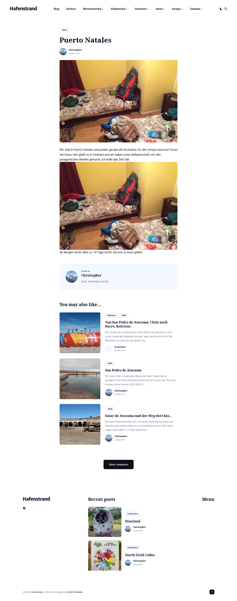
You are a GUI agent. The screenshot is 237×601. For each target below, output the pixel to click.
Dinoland (132, 521)
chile (64, 30)
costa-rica (132, 513)
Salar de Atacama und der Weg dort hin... (138, 416)
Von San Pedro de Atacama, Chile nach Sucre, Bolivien (136, 324)
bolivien (111, 315)
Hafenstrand (23, 8)
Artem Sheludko (75, 591)
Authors (71, 9)
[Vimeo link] (24, 508)
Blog (56, 9)
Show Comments (118, 464)
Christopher (75, 50)
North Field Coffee (140, 555)
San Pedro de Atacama (123, 370)
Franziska (119, 347)
